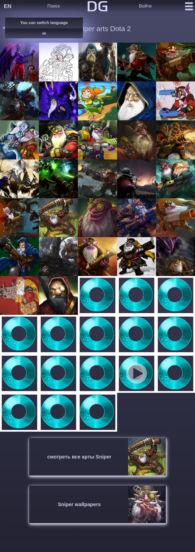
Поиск (53, 6)
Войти (145, 6)
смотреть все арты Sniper (79, 456)
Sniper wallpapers (79, 504)
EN (8, 6)
